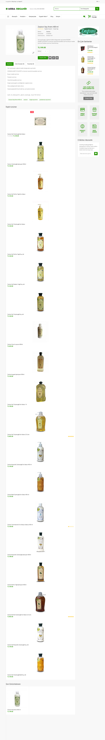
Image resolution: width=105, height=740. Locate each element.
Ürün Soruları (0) (19, 64)
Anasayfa (14, 16)
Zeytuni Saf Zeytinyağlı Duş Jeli (15, 314)
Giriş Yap (14, 1)
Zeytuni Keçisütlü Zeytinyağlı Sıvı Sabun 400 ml (19, 464)
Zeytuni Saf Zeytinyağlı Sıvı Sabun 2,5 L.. (91, 58)
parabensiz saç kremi (45, 99)
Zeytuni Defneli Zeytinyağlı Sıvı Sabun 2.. (91, 69)
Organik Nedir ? (43, 16)
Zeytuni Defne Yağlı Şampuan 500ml (16, 584)
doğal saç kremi (33, 99)
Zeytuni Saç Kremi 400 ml (15, 99)
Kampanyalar (32, 16)
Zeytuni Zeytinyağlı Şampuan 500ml (16, 164)
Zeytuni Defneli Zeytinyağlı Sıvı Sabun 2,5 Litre (19, 614)
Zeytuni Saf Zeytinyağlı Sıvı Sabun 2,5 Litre (18, 434)
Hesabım (23, 16)
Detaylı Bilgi (88, 98)
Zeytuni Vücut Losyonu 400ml (15, 344)
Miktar (39, 51)
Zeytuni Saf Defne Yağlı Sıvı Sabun (16, 194)
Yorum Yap (55, 28)
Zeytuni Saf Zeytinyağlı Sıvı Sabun (16, 224)
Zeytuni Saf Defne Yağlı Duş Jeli (15, 254)
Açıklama (9, 64)
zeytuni (25, 99)
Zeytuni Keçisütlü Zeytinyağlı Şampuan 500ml (19, 554)
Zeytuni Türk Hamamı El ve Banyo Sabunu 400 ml (20, 524)
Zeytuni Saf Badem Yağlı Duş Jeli (16, 284)
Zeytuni (48, 31)
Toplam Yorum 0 (48, 28)
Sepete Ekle (42, 57)
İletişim (58, 16)
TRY (97, 1)
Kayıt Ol (20, 1)
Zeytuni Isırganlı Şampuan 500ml (15, 374)
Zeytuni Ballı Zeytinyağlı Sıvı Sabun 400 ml (18, 494)
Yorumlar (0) (30, 64)
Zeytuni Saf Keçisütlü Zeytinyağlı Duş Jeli (18, 645)
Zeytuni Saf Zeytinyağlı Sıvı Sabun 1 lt (17, 404)
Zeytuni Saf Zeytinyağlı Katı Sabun (16, 134)
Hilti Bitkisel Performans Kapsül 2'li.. (92, 47)
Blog (52, 16)
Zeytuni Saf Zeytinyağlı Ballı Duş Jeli (16, 675)
